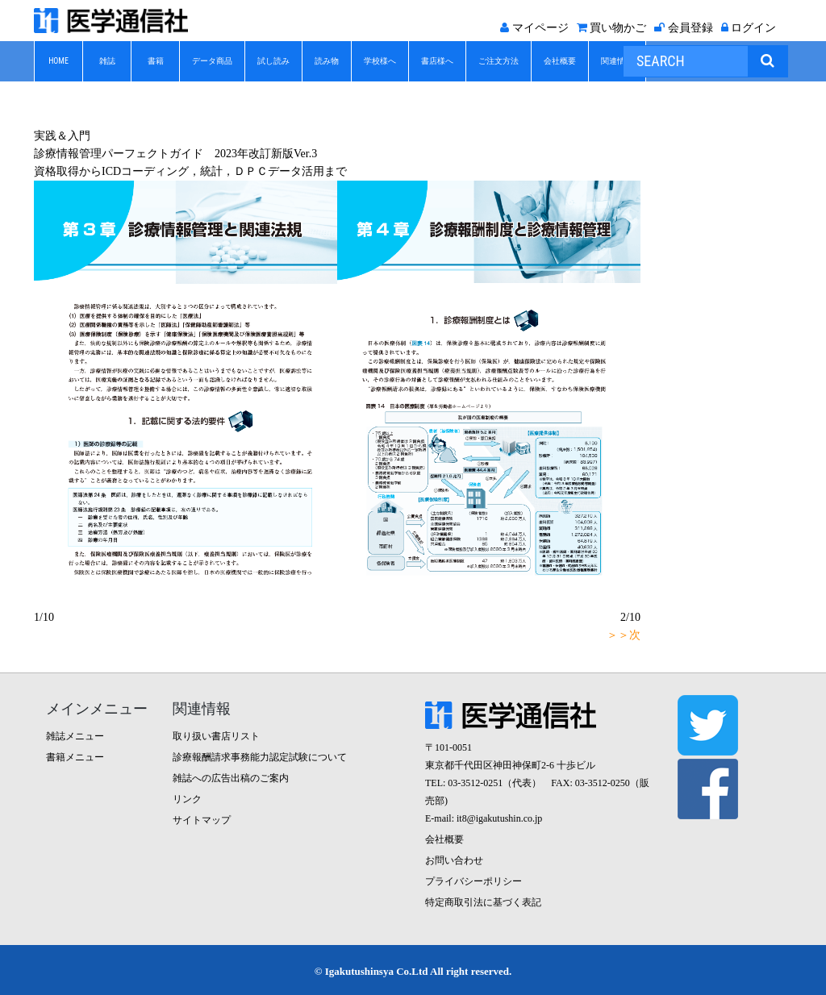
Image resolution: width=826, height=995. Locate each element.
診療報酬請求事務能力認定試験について (260, 757)
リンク (187, 799)
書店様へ (437, 60)
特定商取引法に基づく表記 (483, 902)
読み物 (327, 60)
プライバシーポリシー (473, 881)
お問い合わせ (454, 860)
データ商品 (212, 60)
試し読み (273, 60)
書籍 (156, 60)
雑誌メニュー (75, 736)
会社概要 (560, 60)
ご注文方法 (498, 60)
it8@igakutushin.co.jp (499, 818)
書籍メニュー (75, 757)
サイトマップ (202, 820)
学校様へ (380, 60)
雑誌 (107, 60)
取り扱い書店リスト (216, 736)
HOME (58, 60)
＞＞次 (623, 635)
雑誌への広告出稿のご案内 (231, 778)
